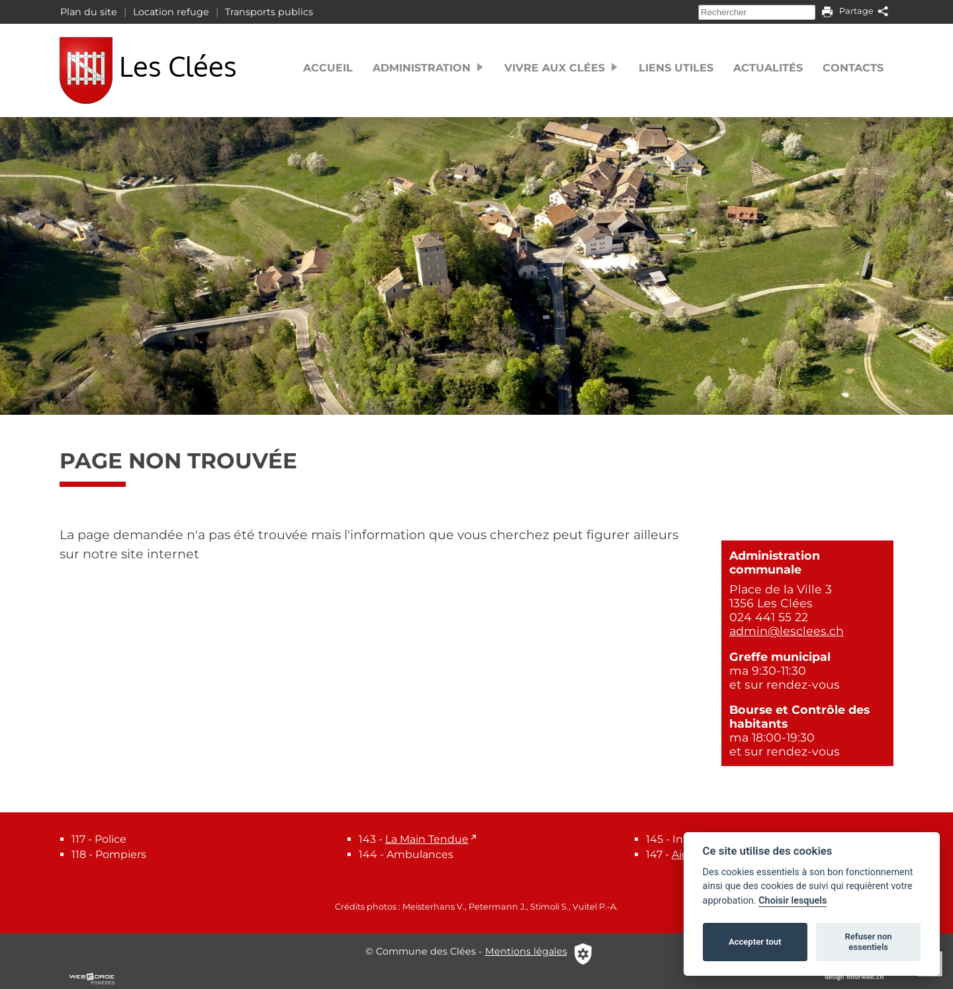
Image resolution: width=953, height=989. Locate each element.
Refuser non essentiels (867, 941)
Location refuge (171, 12)
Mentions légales (526, 951)
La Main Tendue (427, 839)
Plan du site (88, 12)
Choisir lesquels (792, 900)
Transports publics (269, 12)
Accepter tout (755, 942)
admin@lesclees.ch (786, 631)
